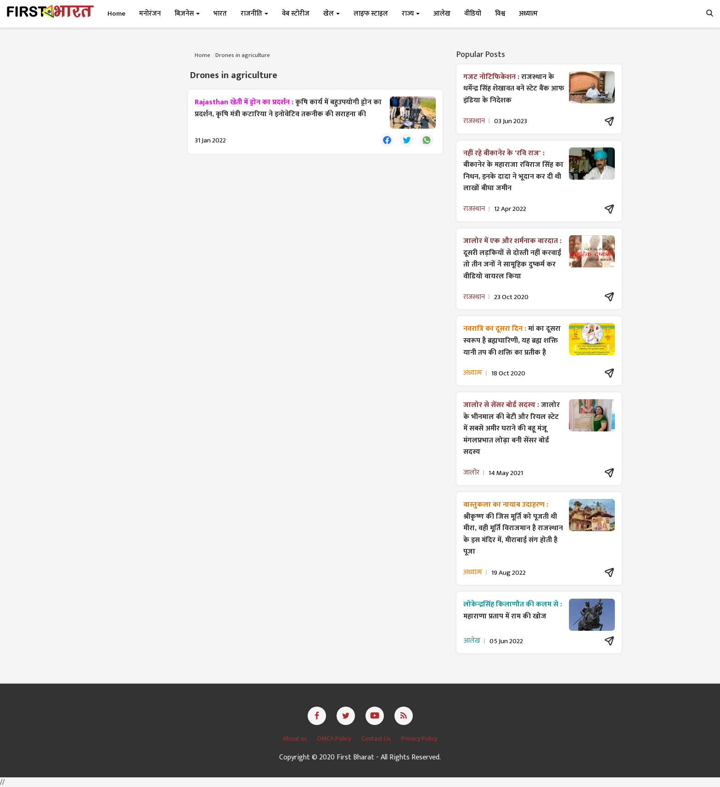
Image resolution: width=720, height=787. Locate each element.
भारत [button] (220, 13)
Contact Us (376, 738)
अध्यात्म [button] (528, 13)
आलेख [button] (441, 13)
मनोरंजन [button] (150, 13)
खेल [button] (331, 13)
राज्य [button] (411, 13)
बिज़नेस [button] (187, 13)
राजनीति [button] (254, 13)
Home (116, 13)
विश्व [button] (500, 13)
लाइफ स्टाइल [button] (371, 13)
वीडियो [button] (472, 13)
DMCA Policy (334, 738)
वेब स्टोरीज (295, 13)
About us (295, 738)
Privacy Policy (419, 738)
